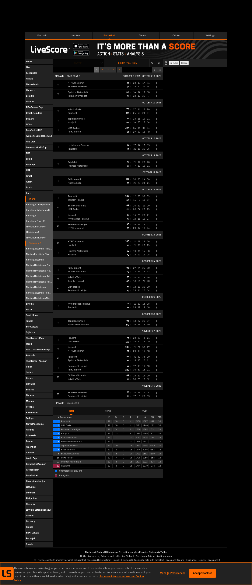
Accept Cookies (202, 573)
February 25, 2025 (127, 63)
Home (108, 411)
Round (78, 62)
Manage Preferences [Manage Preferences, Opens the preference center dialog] (172, 573)
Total (71, 411)
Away (144, 411)
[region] (126, 573)
